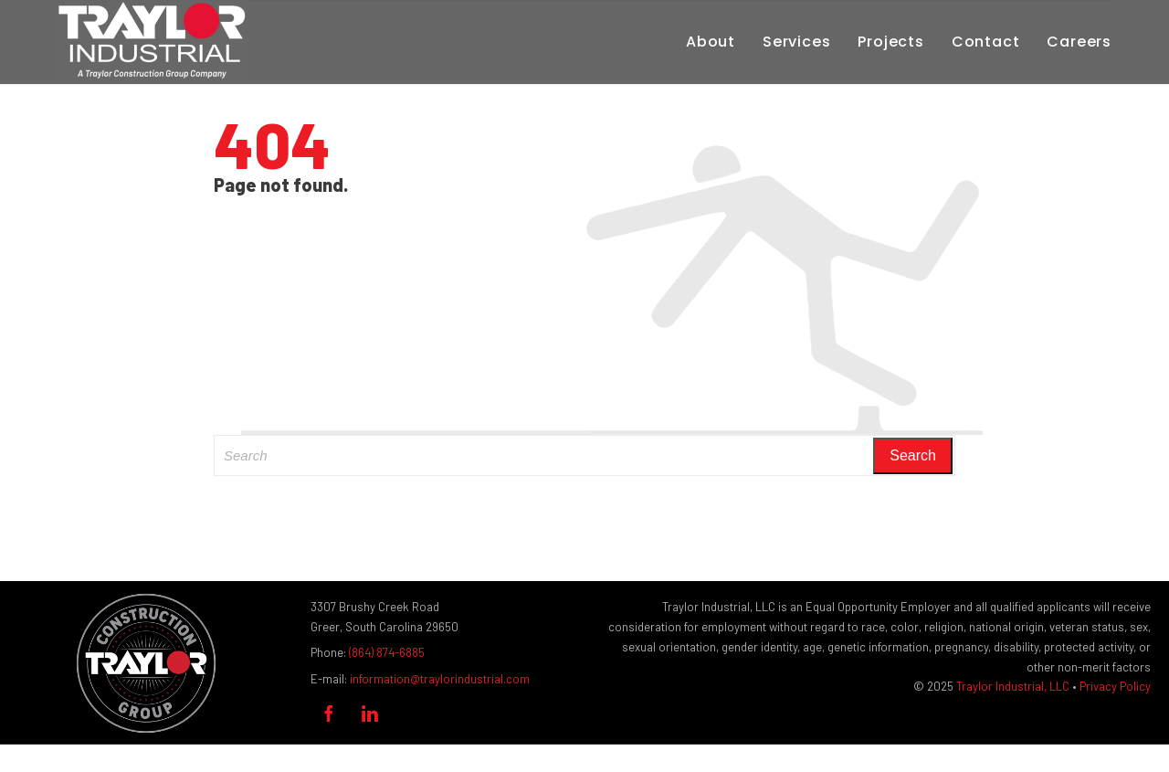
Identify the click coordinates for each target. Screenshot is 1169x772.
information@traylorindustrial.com (440, 679)
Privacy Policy (1115, 686)
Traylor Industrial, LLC (1012, 686)
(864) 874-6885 (387, 652)
